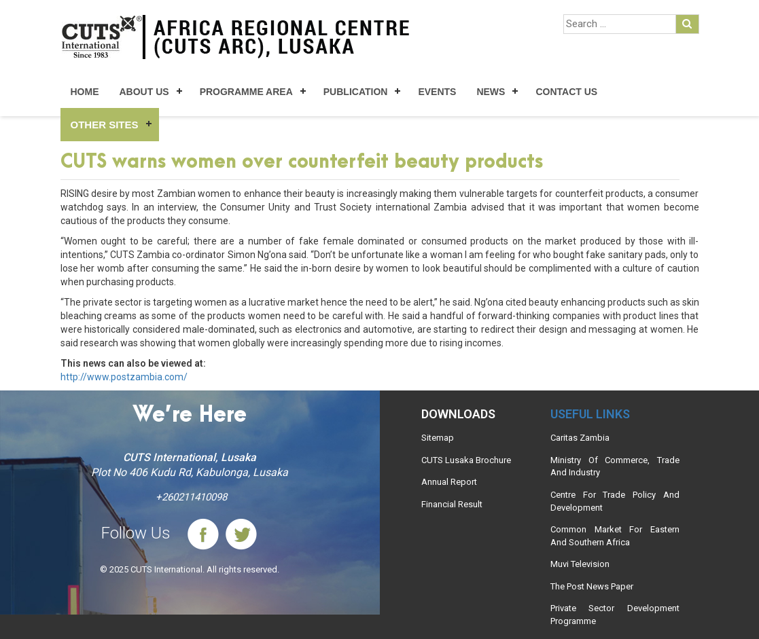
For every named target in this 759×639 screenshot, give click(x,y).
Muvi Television (580, 564)
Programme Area (246, 91)
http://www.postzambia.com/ (124, 376)
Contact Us (566, 91)
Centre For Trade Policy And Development (614, 501)
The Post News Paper (591, 586)
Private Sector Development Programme (614, 614)
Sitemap (437, 438)
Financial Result (451, 504)
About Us (144, 91)
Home (85, 91)
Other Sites (105, 124)
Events (437, 91)
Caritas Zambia (580, 438)
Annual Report (449, 482)
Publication (355, 91)
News (490, 91)
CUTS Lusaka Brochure (466, 460)
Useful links (590, 414)
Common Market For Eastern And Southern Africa (614, 535)
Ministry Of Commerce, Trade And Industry (614, 466)
